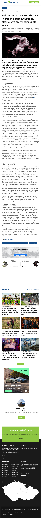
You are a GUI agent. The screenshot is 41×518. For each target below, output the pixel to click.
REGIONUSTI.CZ (4, 472)
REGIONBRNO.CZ (14, 468)
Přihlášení (25, 448)
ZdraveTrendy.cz (23, 475)
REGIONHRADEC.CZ (5, 476)
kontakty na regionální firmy (9, 451)
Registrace (36, 2)
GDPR (22, 509)
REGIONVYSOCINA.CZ (15, 466)
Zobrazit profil (21, 417)
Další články (20, 364)
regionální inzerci (10, 454)
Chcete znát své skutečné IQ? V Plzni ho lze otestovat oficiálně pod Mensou (27, 265)
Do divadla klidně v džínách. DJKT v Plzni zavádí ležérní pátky (29, 334)
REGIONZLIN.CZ (14, 470)
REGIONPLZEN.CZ (5, 464)
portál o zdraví (29, 473)
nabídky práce (4, 452)
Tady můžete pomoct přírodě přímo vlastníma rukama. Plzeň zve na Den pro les (10, 334)
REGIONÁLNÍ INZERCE (20, 438)
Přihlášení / (32, 2)
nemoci (34, 97)
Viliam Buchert (6, 11)
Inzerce (22, 448)
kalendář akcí (16, 451)
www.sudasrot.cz (21, 410)
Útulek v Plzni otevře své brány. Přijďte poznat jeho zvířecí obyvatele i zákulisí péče (14, 265)
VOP (24, 509)
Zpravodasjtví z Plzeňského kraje (32, 289)
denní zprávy (11, 449)
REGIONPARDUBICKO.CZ (15, 464)
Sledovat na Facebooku (20, 255)
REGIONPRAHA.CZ (10, 239)
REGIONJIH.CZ (4, 468)
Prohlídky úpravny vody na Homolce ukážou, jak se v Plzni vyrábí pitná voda (29, 355)
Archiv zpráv (34, 448)
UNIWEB (33, 467)
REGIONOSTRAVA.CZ (14, 474)
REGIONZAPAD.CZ (5, 466)
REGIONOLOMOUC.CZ (15, 472)
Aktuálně (4, 7)
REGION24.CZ (13, 476)
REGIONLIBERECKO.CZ (6, 474)
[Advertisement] (20, 278)
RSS (37, 448)
